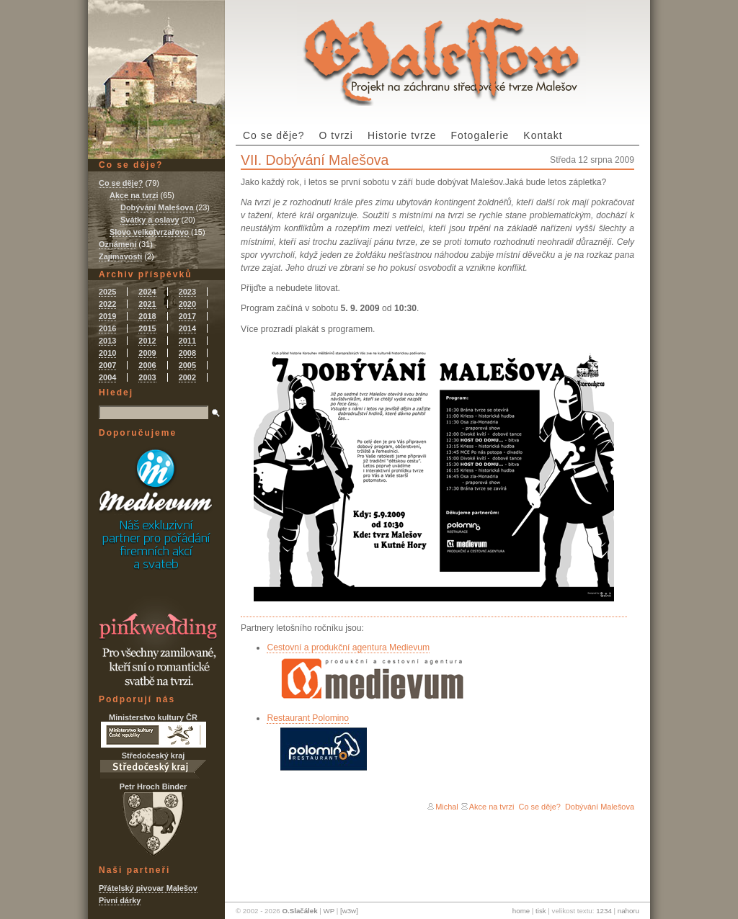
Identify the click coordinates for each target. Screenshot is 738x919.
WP (329, 911)
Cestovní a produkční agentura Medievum (348, 647)
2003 (147, 377)
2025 (107, 291)
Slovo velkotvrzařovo (149, 232)
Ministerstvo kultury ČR (153, 730)
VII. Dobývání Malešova (314, 160)
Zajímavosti (120, 256)
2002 (187, 377)
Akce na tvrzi (492, 806)
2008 (187, 353)
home (521, 911)
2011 (187, 340)
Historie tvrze (402, 135)
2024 (147, 291)
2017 (187, 316)
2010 (107, 353)
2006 (147, 365)
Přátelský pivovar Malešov (148, 888)
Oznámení (117, 244)
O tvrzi (336, 135)
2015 (147, 328)
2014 (187, 328)
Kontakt (542, 135)
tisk (540, 911)
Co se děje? (274, 135)
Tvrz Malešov (441, 53)
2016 (107, 328)
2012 (147, 340)
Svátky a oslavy (149, 219)
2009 (147, 353)
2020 (187, 304)
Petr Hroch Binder (153, 819)
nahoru (628, 911)
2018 (147, 316)
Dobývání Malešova (599, 806)
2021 (147, 304)
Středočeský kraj (153, 765)
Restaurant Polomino (308, 718)
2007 (107, 365)
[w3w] (349, 911)
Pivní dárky (120, 900)
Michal (446, 806)
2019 (107, 316)
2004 (107, 377)
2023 (187, 291)
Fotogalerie (479, 135)
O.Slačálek (299, 911)
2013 (107, 340)
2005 (187, 365)
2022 (107, 304)
